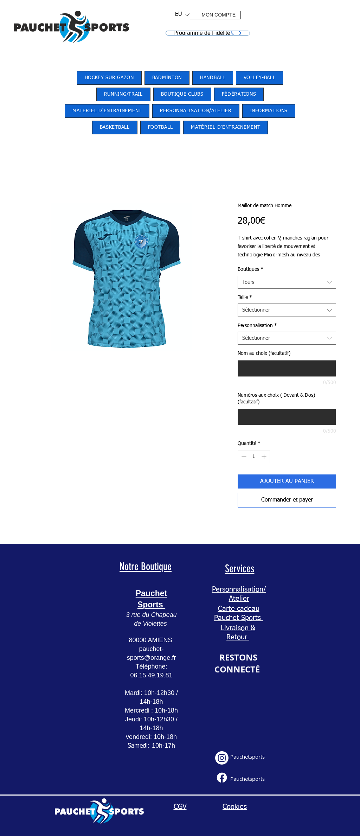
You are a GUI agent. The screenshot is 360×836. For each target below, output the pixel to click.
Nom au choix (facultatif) (264, 353)
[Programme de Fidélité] (208, 33)
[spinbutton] (254, 457)
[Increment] (264, 457)
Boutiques (250, 269)
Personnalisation (257, 325)
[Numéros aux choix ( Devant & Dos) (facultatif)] (287, 417)
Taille (245, 297)
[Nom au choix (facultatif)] (287, 368)
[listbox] (182, 14)
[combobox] (287, 282)
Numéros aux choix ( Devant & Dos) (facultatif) (276, 399)
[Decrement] (243, 457)
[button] (180, 14)
